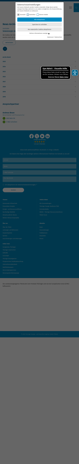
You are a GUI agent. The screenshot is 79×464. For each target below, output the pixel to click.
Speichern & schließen (39, 24)
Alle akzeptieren (39, 19)
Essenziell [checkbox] (22, 14)
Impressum (50, 37)
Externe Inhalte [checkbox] (43, 14)
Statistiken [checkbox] (32, 14)
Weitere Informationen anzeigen (39, 33)
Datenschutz (58, 37)
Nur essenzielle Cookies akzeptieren (39, 29)
